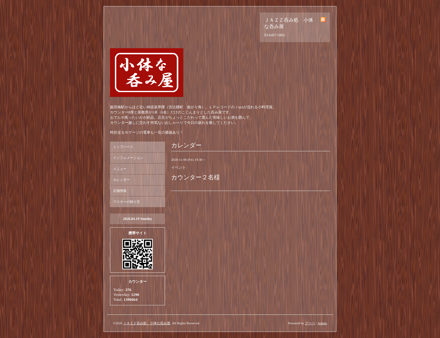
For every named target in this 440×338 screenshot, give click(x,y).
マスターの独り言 (126, 201)
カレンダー (121, 180)
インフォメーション (128, 158)
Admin (322, 323)
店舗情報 (120, 190)
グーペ (310, 323)
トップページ (123, 147)
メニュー (120, 169)
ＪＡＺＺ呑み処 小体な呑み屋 (146, 323)
